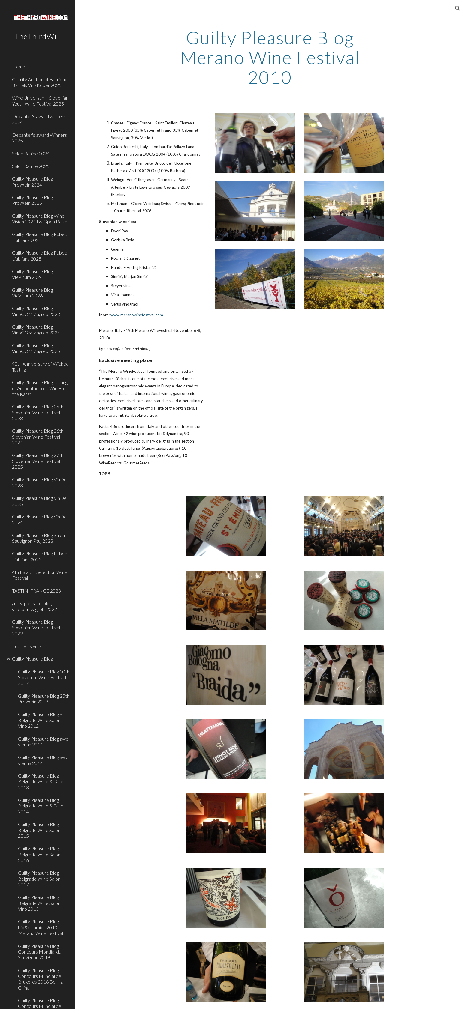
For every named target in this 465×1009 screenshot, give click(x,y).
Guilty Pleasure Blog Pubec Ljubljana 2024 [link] (39, 237)
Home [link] (18, 66)
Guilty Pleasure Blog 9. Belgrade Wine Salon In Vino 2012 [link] (41, 720)
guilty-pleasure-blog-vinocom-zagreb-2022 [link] (34, 606)
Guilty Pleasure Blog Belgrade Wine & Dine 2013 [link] (40, 781)
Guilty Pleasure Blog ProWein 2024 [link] (32, 181)
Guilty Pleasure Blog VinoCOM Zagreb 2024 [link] (36, 329)
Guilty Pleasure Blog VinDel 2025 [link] (40, 500)
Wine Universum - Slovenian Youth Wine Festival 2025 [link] (40, 100)
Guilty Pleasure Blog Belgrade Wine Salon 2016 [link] (39, 854)
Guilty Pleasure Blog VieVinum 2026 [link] (32, 292)
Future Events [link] (26, 646)
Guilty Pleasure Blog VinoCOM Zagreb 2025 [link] (36, 348)
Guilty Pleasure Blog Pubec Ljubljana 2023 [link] (39, 556)
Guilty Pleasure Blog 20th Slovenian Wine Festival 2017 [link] (43, 677)
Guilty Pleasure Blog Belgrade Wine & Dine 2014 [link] (40, 805)
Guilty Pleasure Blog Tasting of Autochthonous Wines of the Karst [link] (40, 388)
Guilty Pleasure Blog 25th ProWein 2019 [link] (43, 698)
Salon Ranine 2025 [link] (31, 166)
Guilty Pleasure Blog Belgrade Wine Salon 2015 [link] (39, 830)
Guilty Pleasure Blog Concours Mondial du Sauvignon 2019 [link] (39, 951)
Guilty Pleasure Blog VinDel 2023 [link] (40, 482)
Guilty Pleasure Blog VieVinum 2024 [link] (32, 274)
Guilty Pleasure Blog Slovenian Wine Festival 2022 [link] (36, 627)
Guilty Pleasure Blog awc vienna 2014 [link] (43, 760)
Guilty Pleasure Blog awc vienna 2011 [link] (43, 741)
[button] (458, 8)
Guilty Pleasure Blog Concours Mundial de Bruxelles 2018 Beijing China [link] (40, 978)
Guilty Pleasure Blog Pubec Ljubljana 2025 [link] (39, 255)
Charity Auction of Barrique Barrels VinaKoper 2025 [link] (40, 82)
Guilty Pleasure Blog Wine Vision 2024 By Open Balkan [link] (41, 218)
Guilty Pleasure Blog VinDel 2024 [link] (40, 519)
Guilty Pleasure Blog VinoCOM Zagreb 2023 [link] (36, 311)
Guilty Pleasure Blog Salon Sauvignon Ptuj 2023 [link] (38, 538)
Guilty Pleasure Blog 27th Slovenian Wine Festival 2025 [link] (37, 461)
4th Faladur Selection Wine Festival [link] (39, 575)
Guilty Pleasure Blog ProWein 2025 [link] (32, 200)
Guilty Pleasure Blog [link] (32, 658)
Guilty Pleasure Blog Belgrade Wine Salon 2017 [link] (39, 878)
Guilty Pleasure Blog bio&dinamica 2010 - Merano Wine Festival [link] (40, 927)
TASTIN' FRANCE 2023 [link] (36, 590)
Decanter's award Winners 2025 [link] (39, 137)
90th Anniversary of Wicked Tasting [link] (40, 366)
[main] (270, 57)
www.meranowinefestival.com (136, 314)
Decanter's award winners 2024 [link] (39, 119)
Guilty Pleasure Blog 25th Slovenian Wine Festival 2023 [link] (37, 412)
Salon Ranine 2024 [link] (31, 153)
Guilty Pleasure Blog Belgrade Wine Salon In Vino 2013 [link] (41, 903)
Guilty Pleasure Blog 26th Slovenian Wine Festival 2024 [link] (37, 436)
